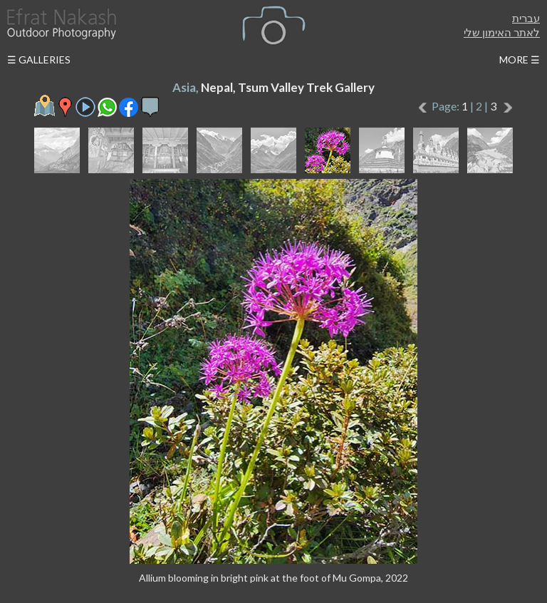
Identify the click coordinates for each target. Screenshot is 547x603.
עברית (526, 17)
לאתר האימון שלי (502, 32)
